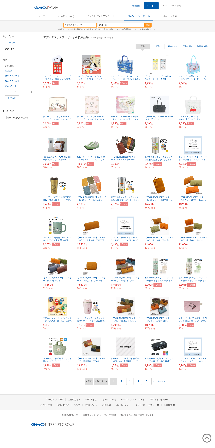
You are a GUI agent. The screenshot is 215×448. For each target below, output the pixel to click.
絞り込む (12, 98)
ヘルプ (165, 6)
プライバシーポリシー (147, 405)
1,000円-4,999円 (12, 76)
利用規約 (106, 405)
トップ (41, 16)
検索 (148, 25)
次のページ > (159, 381)
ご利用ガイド (74, 399)
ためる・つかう (66, 16)
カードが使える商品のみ (16, 117)
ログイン (151, 5)
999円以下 (9, 71)
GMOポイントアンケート (101, 16)
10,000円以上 (10, 86)
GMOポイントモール (139, 16)
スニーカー (10, 42)
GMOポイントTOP (54, 399)
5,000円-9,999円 (12, 81)
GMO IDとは (91, 399)
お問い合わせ (91, 405)
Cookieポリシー (123, 405)
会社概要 (169, 405)
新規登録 (136, 5)
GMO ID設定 (176, 6)
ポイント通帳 (170, 16)
